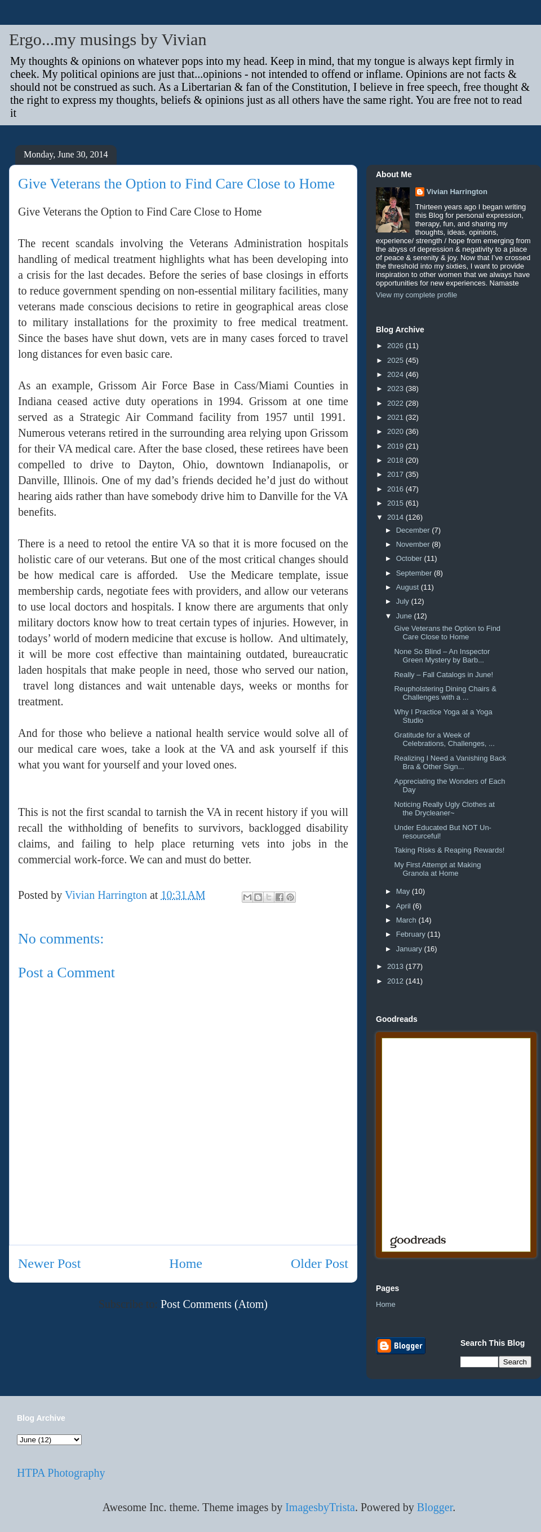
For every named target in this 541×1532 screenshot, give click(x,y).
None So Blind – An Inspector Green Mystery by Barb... (442, 656)
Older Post (319, 1263)
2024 (396, 374)
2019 (396, 446)
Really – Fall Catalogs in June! (443, 674)
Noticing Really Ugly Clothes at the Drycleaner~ (444, 809)
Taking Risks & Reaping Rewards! (449, 850)
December (414, 530)
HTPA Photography (61, 1473)
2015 (396, 503)
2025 (396, 360)
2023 (396, 388)
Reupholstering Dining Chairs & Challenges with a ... (445, 693)
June (405, 616)
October (410, 558)
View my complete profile (416, 295)
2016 (396, 489)
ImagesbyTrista (320, 1507)
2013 (396, 966)
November (414, 544)
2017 (396, 474)
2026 (396, 345)
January (410, 949)
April (404, 906)
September (415, 573)
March (407, 920)
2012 (396, 981)
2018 (396, 460)
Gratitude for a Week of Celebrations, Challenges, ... (444, 739)
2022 (396, 403)
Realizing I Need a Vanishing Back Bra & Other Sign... (450, 762)
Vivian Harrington (457, 191)
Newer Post (49, 1263)
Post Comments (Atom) (214, 1304)
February (412, 934)
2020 (396, 431)
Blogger (435, 1507)
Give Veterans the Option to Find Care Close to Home (447, 633)
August (408, 587)
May (404, 891)
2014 (396, 517)
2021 (396, 417)
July (403, 601)
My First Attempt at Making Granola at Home (437, 869)
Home (185, 1263)
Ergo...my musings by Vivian (107, 39)
